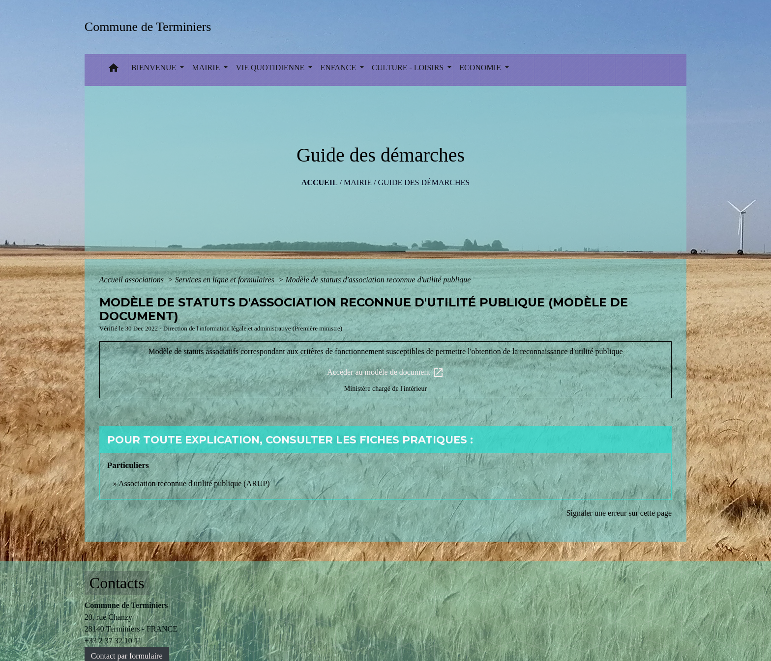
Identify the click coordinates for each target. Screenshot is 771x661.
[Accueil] (151, 27)
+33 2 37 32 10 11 (113, 640)
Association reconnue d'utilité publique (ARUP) (194, 483)
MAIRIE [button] (207, 67)
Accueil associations (132, 279)
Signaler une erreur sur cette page (619, 513)
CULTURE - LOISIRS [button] (408, 67)
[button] (113, 70)
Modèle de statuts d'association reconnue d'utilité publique (378, 279)
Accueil (319, 182)
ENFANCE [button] (339, 67)
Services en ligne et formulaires (225, 279)
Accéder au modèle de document (385, 373)
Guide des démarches (424, 182)
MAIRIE (358, 182)
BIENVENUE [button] (154, 67)
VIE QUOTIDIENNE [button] (271, 67)
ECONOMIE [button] (481, 67)
